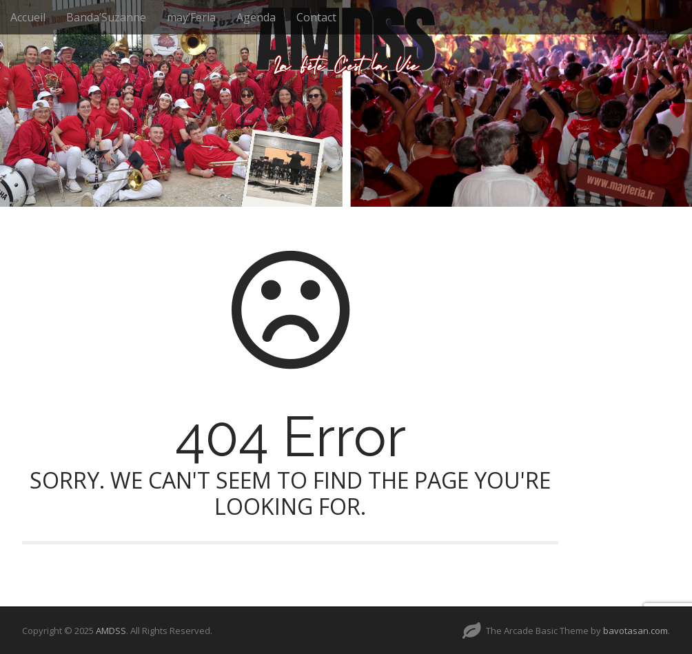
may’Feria (191, 17)
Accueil (27, 17)
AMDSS (111, 630)
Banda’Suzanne (106, 17)
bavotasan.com (635, 630)
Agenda (256, 17)
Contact (316, 17)
